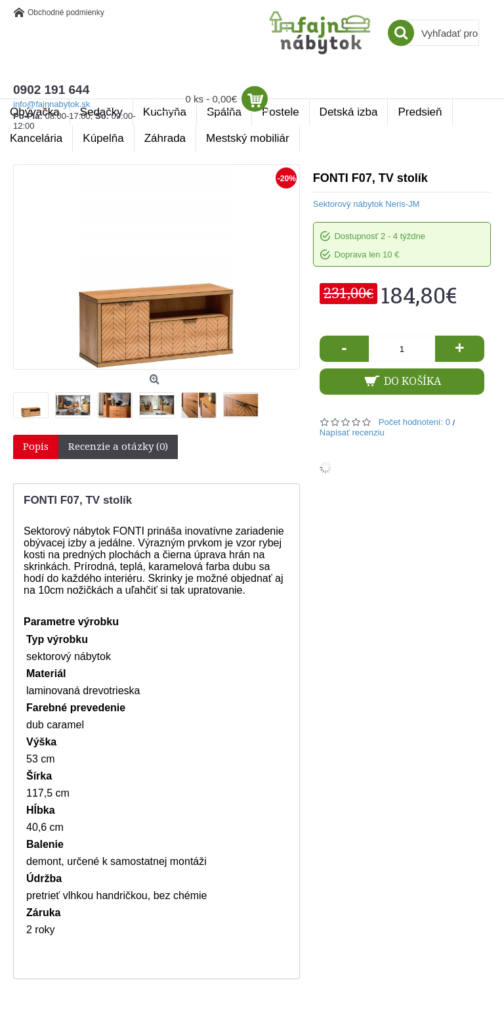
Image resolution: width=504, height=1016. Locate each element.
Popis (36, 447)
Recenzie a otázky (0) (118, 447)
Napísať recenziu (352, 432)
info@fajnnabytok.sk (51, 104)
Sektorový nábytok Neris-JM (366, 204)
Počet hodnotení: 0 (414, 422)
